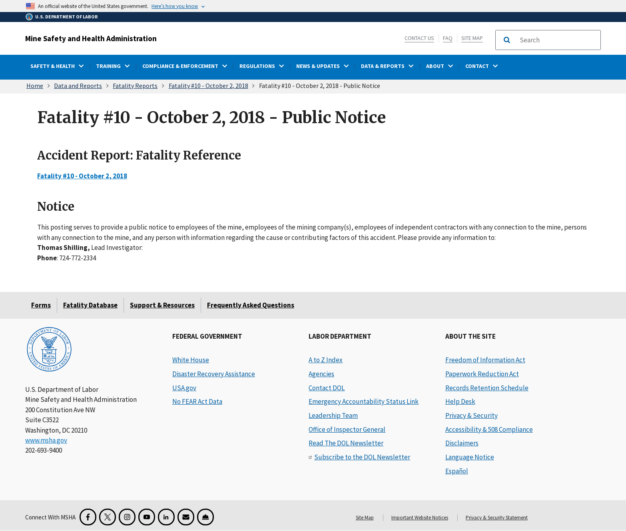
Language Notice (469, 457)
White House (190, 359)
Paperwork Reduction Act (482, 373)
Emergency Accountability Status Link (364, 401)
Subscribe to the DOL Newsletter (362, 457)
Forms (41, 305)
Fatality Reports (135, 86)
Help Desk (460, 401)
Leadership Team (333, 415)
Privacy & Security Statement (497, 517)
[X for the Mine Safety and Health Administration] (107, 517)
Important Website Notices (419, 517)
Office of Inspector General (347, 429)
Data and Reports (78, 86)
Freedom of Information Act (485, 359)
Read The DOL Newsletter (346, 443)
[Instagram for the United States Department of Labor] (127, 517)
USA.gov (184, 387)
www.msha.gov (46, 440)
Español (456, 471)
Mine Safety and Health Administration (91, 38)
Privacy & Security (471, 415)
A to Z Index (326, 359)
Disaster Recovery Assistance (213, 373)
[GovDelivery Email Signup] (185, 517)
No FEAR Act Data (197, 401)
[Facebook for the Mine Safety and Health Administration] (88, 517)
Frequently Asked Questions (250, 305)
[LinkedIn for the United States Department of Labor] (166, 517)
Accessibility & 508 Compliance (489, 429)
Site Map (472, 38)
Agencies (321, 373)
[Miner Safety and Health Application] (205, 517)
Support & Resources (162, 305)
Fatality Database (90, 305)
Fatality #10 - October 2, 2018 (208, 86)
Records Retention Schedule (486, 387)
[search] (557, 40)
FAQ (448, 38)
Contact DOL (327, 387)
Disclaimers (461, 443)
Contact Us (419, 38)
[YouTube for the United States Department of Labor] (146, 517)
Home (34, 86)
